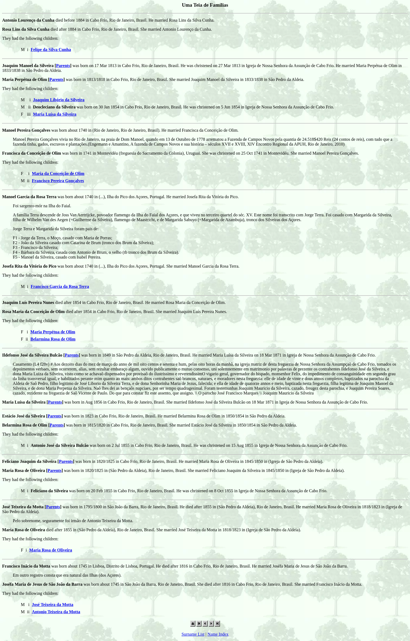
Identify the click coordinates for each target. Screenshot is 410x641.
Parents (63, 65)
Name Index (218, 634)
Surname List (192, 634)
